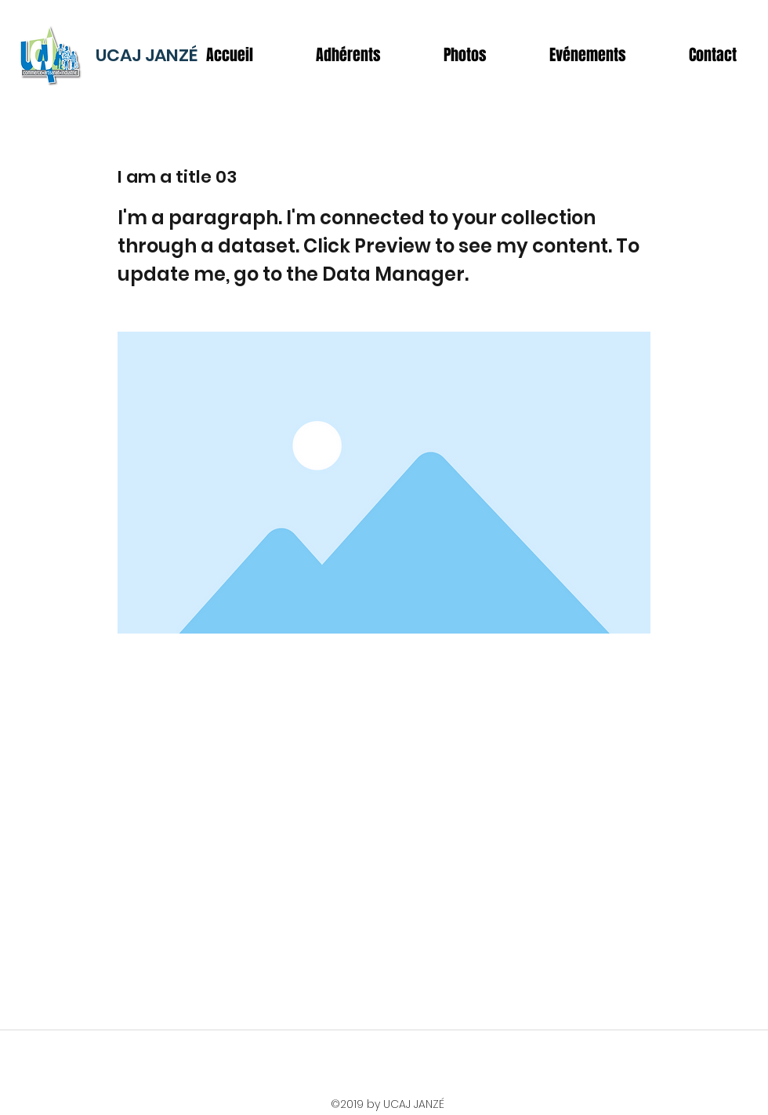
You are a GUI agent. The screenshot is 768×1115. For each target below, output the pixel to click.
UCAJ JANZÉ (146, 55)
